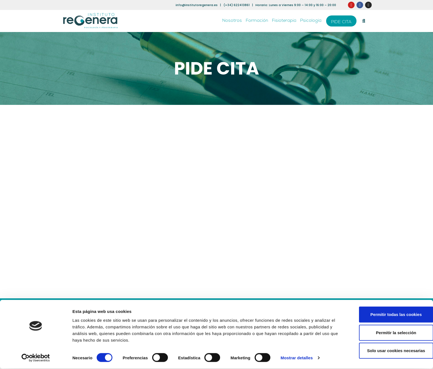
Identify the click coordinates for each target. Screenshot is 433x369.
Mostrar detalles (297, 358)
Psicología (310, 21)
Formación (257, 21)
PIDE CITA (341, 22)
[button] (363, 21)
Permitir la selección (387, 333)
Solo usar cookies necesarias (387, 351)
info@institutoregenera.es (197, 5)
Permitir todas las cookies (387, 314)
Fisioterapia (284, 21)
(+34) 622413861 (236, 5)
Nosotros (232, 21)
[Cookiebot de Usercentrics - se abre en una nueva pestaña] (36, 358)
